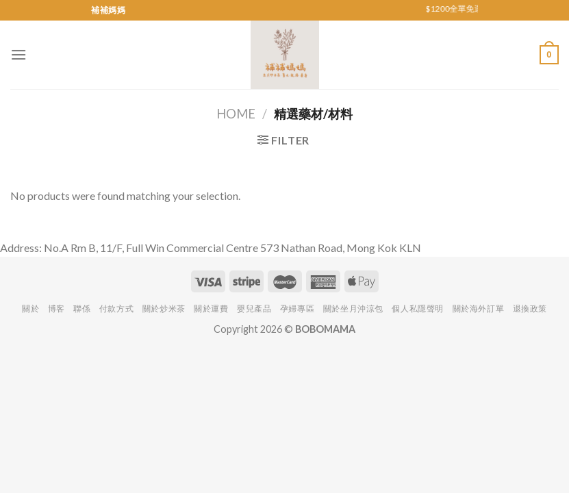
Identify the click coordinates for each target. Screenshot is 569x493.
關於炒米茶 (164, 308)
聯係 (81, 308)
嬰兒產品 (254, 308)
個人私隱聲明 (418, 308)
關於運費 (211, 308)
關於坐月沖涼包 (353, 308)
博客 (56, 308)
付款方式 (116, 308)
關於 (30, 308)
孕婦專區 (297, 308)
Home (235, 113)
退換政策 (530, 308)
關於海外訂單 (479, 308)
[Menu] (18, 54)
